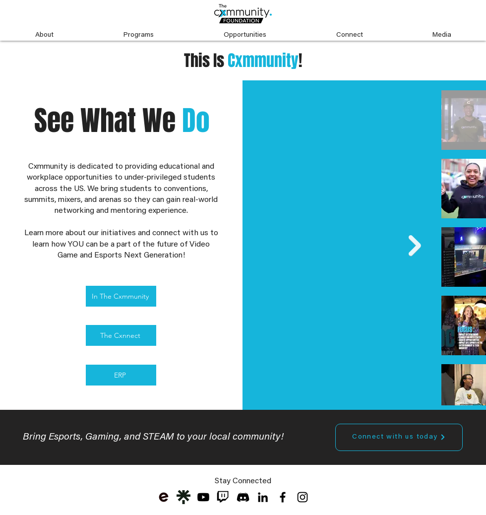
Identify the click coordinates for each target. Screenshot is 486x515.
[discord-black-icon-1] (243, 497)
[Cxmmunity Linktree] (183, 497)
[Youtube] (203, 497)
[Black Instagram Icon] (302, 497)
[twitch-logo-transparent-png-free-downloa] (223, 497)
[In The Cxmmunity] (121, 296)
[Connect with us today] (399, 437)
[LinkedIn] (263, 497)
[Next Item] (415, 245)
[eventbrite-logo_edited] (164, 497)
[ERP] (121, 375)
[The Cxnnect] (121, 335)
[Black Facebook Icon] (283, 497)
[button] (44, 30)
